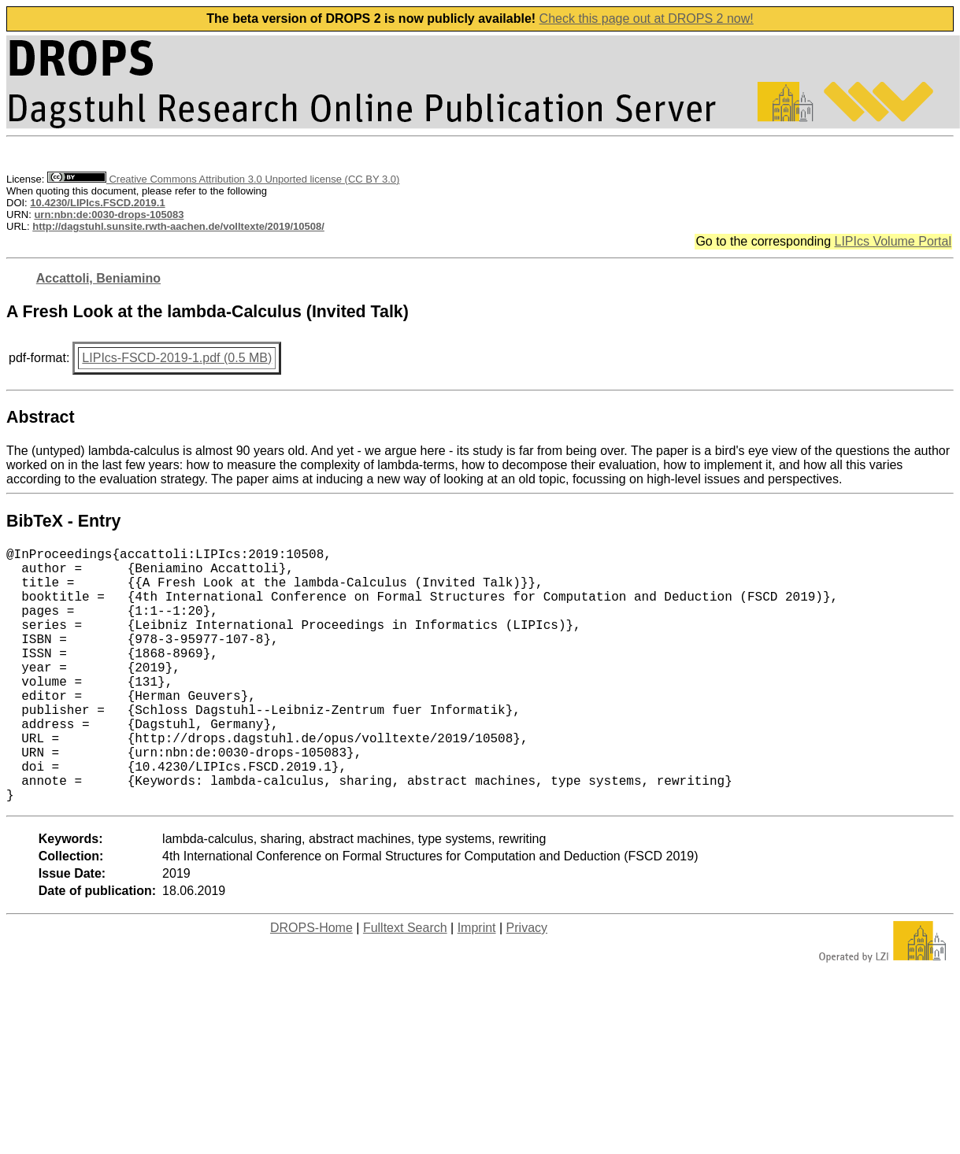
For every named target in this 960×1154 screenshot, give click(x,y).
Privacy (526, 984)
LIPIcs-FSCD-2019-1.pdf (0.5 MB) (177, 357)
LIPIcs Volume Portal (892, 241)
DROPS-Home (311, 984)
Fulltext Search (405, 984)
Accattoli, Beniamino (98, 278)
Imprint (477, 984)
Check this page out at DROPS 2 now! (646, 18)
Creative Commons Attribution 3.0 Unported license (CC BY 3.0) (223, 179)
